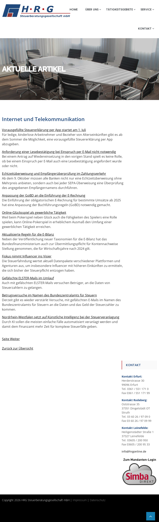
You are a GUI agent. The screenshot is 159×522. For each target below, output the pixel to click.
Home (74, 9)
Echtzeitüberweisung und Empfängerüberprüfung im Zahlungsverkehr (54, 173)
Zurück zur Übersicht (17, 348)
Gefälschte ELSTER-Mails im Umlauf (28, 278)
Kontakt (145, 29)
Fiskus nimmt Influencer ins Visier (26, 256)
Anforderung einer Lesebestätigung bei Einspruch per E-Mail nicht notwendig (59, 152)
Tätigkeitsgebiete (119, 9)
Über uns (91, 9)
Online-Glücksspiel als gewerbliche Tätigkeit (34, 212)
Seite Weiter (11, 339)
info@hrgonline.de (134, 451)
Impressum (80, 500)
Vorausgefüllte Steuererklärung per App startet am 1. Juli (44, 130)
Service (146, 9)
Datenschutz (97, 500)
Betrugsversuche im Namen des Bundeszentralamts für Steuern (49, 295)
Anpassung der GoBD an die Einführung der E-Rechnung (43, 195)
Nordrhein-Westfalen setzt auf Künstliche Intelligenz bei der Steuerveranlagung (60, 317)
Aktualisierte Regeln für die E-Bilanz (28, 234)
